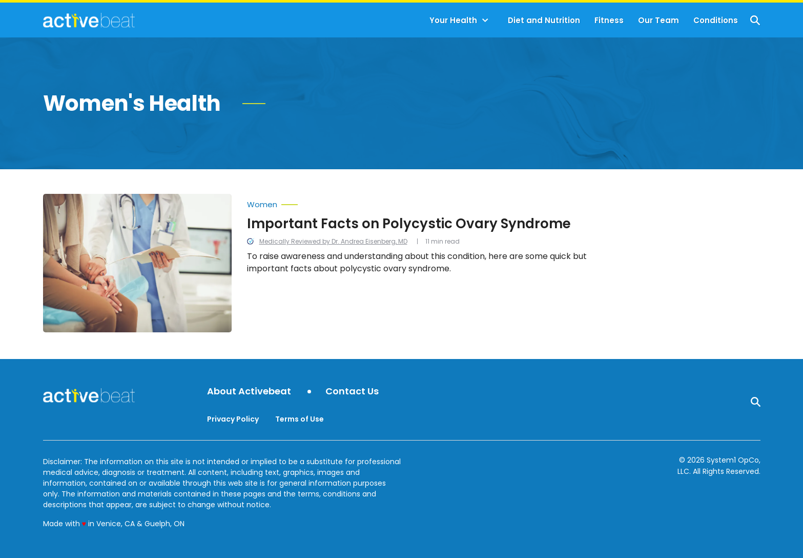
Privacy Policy (233, 419)
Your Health (453, 20)
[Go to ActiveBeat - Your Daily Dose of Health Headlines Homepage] (89, 20)
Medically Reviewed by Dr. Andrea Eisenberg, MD (333, 241)
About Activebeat (249, 391)
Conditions (715, 20)
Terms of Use (299, 419)
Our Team (658, 20)
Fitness (609, 20)
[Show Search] (755, 20)
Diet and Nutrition (544, 20)
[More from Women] (432, 202)
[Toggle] (485, 20)
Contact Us (352, 391)
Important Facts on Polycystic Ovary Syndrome (409, 223)
